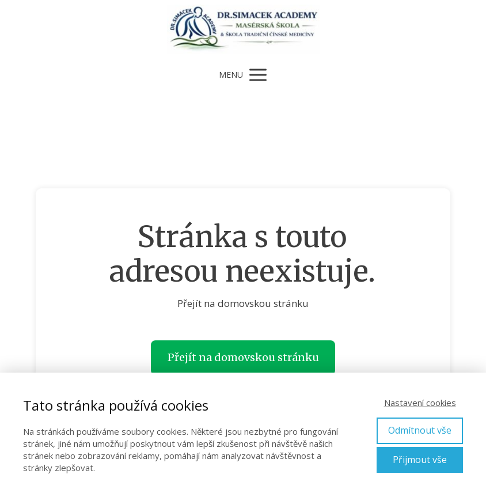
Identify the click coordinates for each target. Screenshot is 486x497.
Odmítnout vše (419, 430)
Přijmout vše (420, 459)
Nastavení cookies (420, 402)
